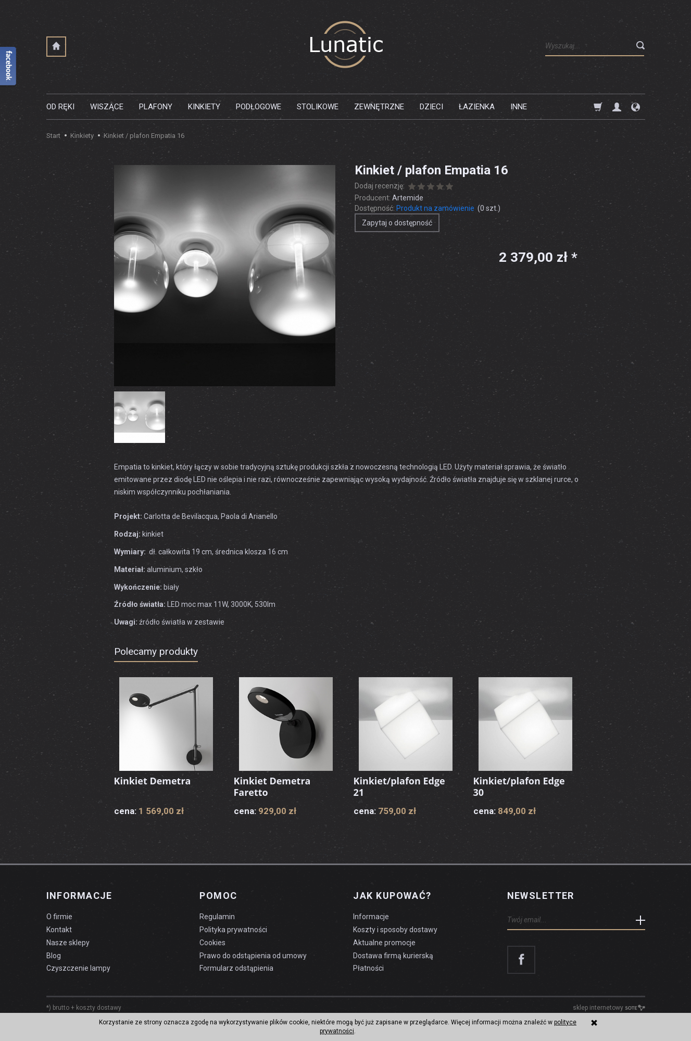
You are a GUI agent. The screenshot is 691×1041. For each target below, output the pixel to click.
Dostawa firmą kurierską (393, 955)
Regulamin (217, 916)
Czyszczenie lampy (78, 968)
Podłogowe (258, 106)
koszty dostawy (98, 1007)
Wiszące (106, 106)
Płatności (368, 968)
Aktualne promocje (384, 942)
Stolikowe (317, 106)
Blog (53, 955)
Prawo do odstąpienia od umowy (253, 955)
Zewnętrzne (379, 106)
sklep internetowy (609, 1007)
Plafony (155, 106)
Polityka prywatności (233, 929)
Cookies (212, 942)
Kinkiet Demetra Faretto (272, 786)
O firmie (59, 916)
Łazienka (477, 106)
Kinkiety (204, 106)
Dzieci (431, 106)
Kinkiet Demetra (152, 781)
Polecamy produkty (156, 651)
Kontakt (59, 929)
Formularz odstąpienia (236, 968)
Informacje (79, 896)
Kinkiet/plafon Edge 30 (519, 786)
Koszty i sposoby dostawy (395, 929)
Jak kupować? (392, 896)
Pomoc (218, 896)
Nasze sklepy (68, 942)
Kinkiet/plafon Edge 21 (399, 786)
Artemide (407, 198)
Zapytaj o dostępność (397, 223)
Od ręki (60, 106)
